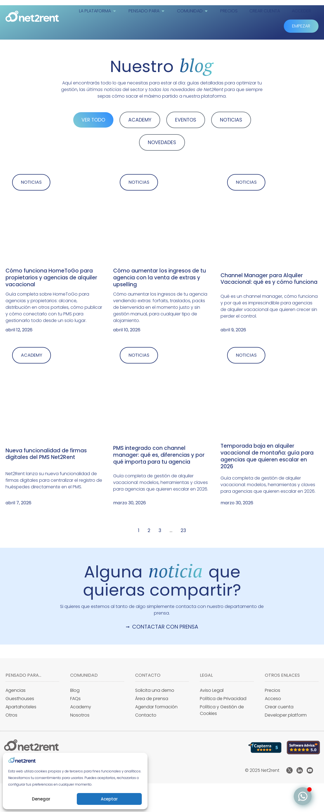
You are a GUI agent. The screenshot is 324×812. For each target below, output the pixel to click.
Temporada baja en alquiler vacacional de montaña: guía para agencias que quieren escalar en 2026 (267, 457)
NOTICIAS (231, 120)
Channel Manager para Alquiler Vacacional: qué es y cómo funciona (268, 279)
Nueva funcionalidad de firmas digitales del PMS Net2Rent (46, 454)
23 (183, 531)
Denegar (41, 799)
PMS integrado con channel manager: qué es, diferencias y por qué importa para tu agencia (159, 455)
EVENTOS (185, 120)
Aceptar (109, 799)
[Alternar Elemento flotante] (303, 796)
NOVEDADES (162, 142)
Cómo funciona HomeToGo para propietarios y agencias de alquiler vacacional (51, 278)
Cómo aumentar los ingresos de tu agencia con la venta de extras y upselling (159, 278)
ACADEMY (139, 120)
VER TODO (93, 120)
